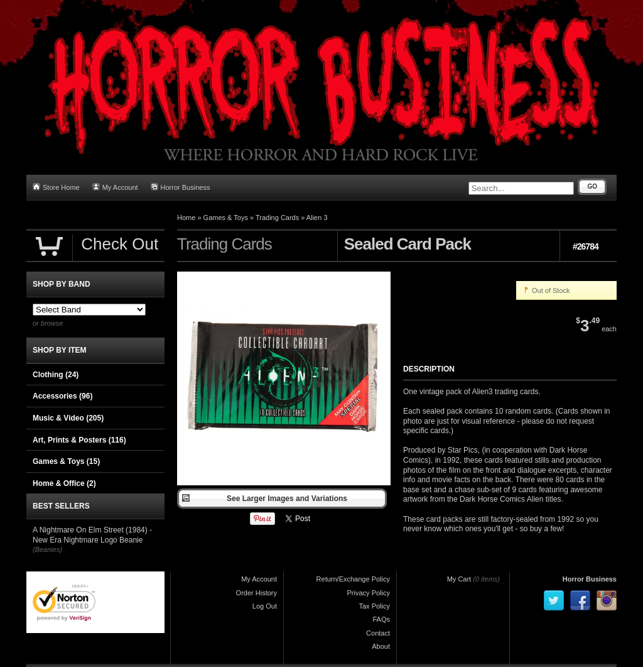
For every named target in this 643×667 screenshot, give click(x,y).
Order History (256, 593)
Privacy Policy (368, 593)
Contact (378, 633)
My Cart (459, 579)
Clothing (55, 374)
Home (186, 217)
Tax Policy (374, 606)
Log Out (264, 606)
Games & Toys (225, 217)
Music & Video (68, 418)
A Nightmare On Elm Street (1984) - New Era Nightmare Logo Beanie (92, 535)
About (381, 646)
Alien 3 (317, 217)
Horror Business (180, 187)
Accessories (62, 396)
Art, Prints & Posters (79, 440)
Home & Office (64, 483)
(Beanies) (47, 549)
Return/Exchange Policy (353, 579)
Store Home (56, 187)
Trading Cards (277, 217)
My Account (115, 187)
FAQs (381, 619)
